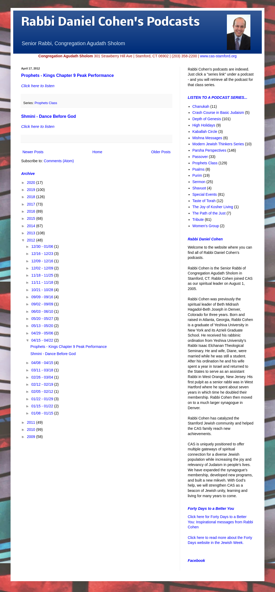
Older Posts (161, 152)
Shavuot (199, 188)
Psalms (198, 169)
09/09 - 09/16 (42, 297)
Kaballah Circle (204, 131)
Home (97, 152)
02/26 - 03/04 (42, 377)
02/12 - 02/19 (42, 384)
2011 (31, 422)
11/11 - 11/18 (42, 282)
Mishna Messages (207, 138)
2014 (31, 226)
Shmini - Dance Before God (48, 116)
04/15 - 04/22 (42, 340)
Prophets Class (46, 103)
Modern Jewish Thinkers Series (218, 144)
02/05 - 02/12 (42, 391)
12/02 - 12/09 (42, 268)
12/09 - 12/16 (42, 261)
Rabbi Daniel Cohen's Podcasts (110, 22)
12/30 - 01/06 (42, 246)
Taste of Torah (204, 201)
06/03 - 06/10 (42, 311)
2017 (31, 204)
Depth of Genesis (206, 119)
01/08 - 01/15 (42, 413)
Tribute (198, 219)
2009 (31, 437)
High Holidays (203, 125)
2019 (31, 190)
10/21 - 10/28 (42, 290)
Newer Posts (32, 152)
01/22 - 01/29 (42, 399)
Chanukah (200, 106)
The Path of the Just (209, 213)
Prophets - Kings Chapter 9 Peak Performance (67, 75)
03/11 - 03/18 (42, 370)
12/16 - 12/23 (42, 253)
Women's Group (205, 226)
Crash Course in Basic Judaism (218, 112)
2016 (31, 211)
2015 (31, 218)
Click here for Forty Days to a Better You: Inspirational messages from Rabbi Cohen (220, 522)
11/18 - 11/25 (42, 275)
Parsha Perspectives (209, 150)
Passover (200, 157)
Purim (197, 175)
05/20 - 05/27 (42, 318)
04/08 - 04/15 (42, 363)
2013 (31, 233)
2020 (31, 182)
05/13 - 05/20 (42, 326)
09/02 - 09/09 (42, 304)
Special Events (204, 194)
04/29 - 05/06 (42, 333)
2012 (31, 240)
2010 (31, 429)
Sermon (198, 182)
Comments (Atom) (59, 161)
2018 (31, 197)
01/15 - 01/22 (42, 406)
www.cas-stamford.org (218, 56)
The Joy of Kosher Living (212, 207)
